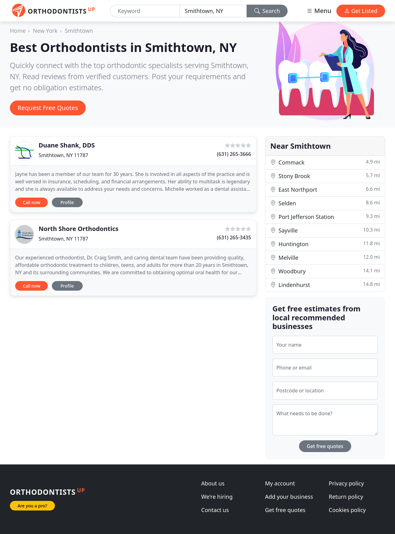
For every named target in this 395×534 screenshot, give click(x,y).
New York (45, 30)
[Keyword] (145, 11)
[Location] (213, 11)
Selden (325, 203)
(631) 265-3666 (234, 154)
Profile (67, 202)
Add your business (289, 496)
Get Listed (360, 11)
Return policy (346, 496)
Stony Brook (325, 176)
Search (267, 11)
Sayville (325, 230)
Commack (325, 162)
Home (18, 30)
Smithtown (79, 30)
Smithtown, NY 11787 (63, 155)
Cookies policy (347, 510)
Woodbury (325, 271)
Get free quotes (325, 446)
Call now (31, 202)
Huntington (325, 244)
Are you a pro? (32, 506)
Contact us (215, 510)
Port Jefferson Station (325, 216)
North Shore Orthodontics (78, 228)
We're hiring (217, 496)
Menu (318, 10)
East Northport (325, 189)
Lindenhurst (325, 284)
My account (280, 483)
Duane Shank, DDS (67, 145)
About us (213, 483)
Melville (325, 257)
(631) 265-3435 (234, 237)
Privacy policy (346, 483)
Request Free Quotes (48, 108)
